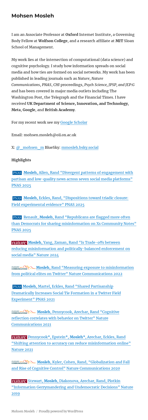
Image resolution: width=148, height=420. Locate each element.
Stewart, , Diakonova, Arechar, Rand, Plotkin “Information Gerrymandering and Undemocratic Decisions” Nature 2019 (72, 387)
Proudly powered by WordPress (61, 411)
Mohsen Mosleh (32, 16)
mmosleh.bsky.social (79, 147)
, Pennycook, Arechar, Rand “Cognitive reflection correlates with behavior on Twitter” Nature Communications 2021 (65, 318)
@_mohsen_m (30, 147)
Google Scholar (73, 122)
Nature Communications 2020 (93, 368)
